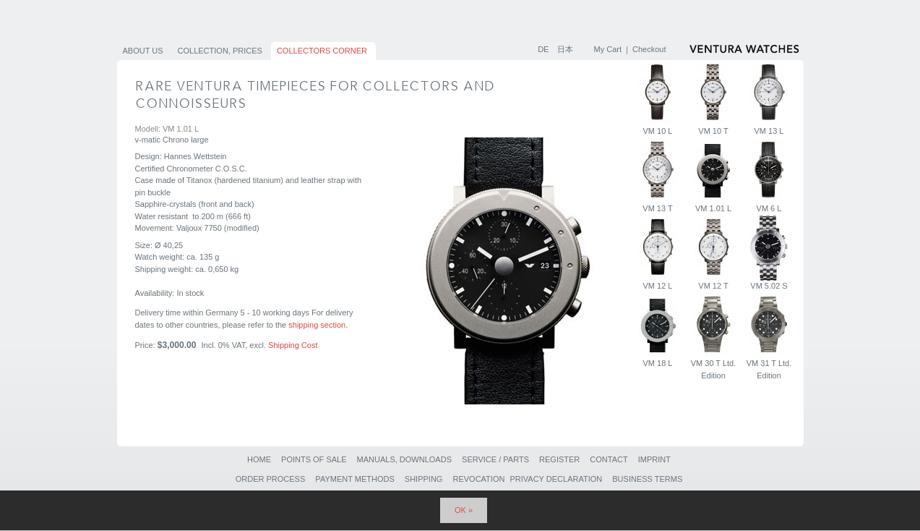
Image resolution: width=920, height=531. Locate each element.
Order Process (271, 479)
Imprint (654, 459)
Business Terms (647, 479)
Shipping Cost (293, 345)
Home (259, 459)
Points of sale (313, 459)
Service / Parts (495, 459)
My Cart (608, 49)
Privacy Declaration (556, 479)
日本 (565, 49)
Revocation (478, 479)
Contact (608, 459)
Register (559, 459)
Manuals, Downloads (404, 459)
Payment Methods (354, 479)
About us (143, 50)
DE (544, 49)
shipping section (316, 324)
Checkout (649, 49)
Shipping (424, 479)
